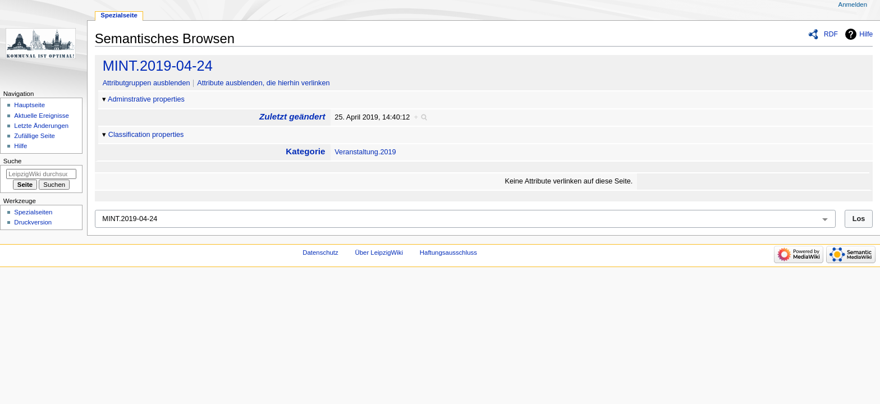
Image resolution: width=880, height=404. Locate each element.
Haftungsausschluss (448, 252)
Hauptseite (29, 105)
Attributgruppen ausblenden (146, 83)
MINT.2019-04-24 (158, 66)
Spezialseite (119, 15)
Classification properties (146, 135)
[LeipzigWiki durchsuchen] (41, 174)
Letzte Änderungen (41, 125)
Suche (12, 161)
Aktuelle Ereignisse (41, 115)
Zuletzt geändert (292, 116)
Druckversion (33, 222)
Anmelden (853, 4)
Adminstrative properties (146, 99)
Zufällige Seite (34, 135)
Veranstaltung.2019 (365, 152)
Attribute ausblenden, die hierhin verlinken (263, 83)
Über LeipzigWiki (379, 252)
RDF (831, 34)
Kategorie (305, 151)
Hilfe (866, 34)
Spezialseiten (33, 212)
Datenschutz (320, 252)
